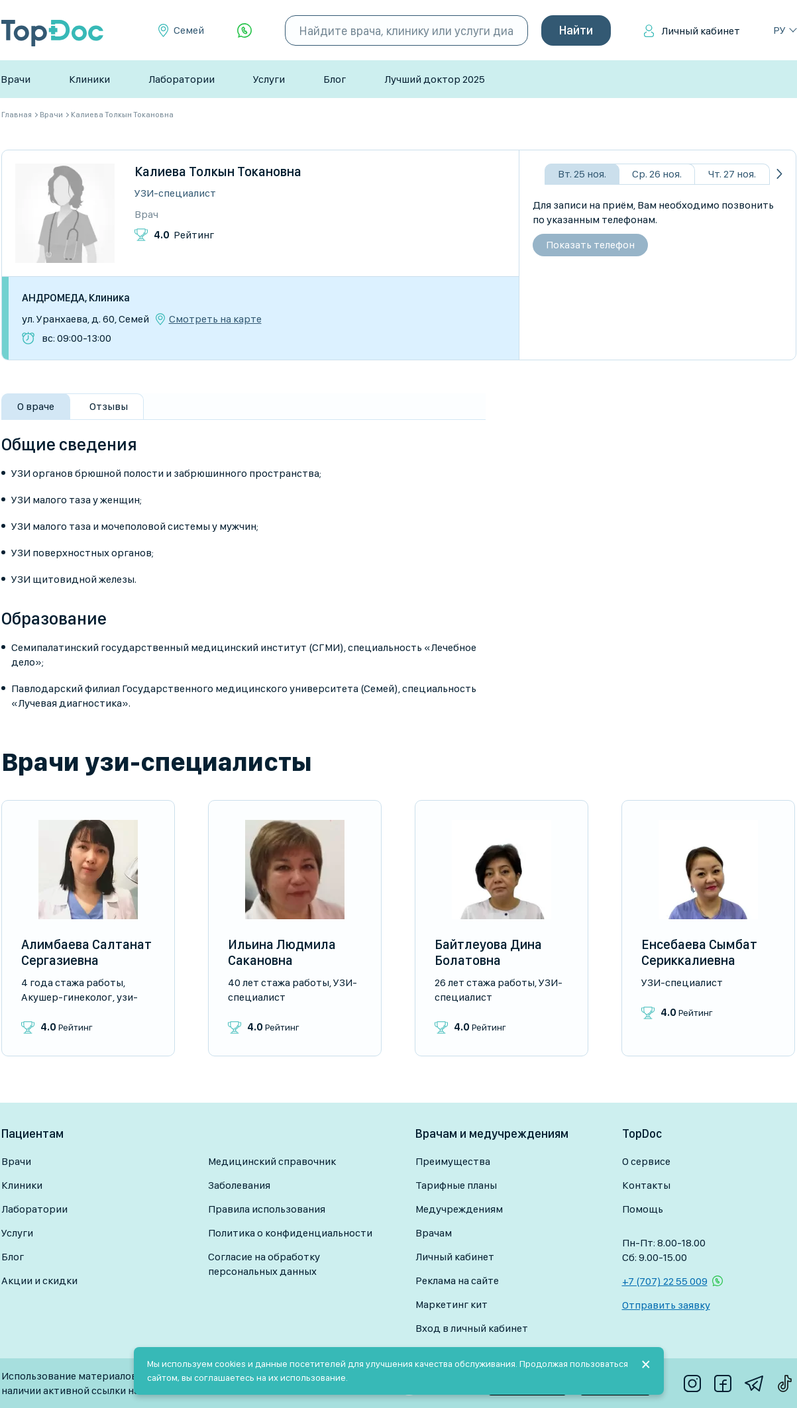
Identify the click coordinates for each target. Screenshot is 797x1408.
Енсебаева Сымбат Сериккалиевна (699, 952)
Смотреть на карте (215, 319)
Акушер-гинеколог (66, 997)
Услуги (269, 79)
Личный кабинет (700, 31)
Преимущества (452, 1161)
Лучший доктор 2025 (434, 79)
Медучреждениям (459, 1209)
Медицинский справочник (272, 1161)
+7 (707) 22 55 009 (665, 1281)
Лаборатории (181, 79)
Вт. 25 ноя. (582, 174)
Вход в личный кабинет (471, 1328)
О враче (35, 406)
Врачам (433, 1233)
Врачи (15, 79)
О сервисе (646, 1161)
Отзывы (108, 406)
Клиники (89, 79)
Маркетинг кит (451, 1304)
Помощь (642, 1209)
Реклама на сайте (457, 1280)
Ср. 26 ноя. (657, 174)
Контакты (646, 1185)
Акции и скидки (39, 1280)
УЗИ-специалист (175, 193)
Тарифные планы (456, 1185)
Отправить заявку (666, 1305)
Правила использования (266, 1209)
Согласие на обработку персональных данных (264, 1264)
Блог (334, 79)
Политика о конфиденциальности (290, 1233)
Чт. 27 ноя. (732, 174)
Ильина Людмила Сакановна (282, 952)
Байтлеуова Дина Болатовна (488, 952)
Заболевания (239, 1185)
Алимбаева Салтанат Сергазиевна (86, 952)
